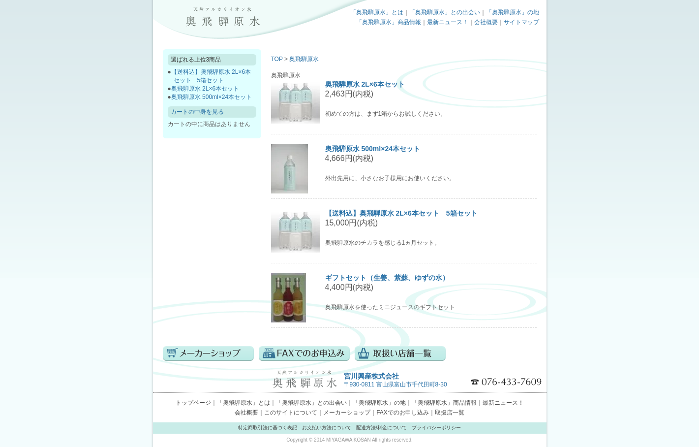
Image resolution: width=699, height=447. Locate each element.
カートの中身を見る (197, 111)
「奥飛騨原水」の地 (512, 12)
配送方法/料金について (381, 427)
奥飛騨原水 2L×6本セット (205, 88)
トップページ (221, 17)
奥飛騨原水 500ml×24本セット (211, 97)
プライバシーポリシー (436, 427)
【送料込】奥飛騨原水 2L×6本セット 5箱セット (401, 213)
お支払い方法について (326, 427)
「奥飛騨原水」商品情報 (388, 22)
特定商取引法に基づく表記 (267, 427)
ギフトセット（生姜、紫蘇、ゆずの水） (387, 278)
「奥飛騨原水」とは (376, 12)
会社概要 (486, 22)
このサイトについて (290, 412)
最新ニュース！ (447, 22)
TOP (277, 59)
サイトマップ (521, 22)
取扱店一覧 (449, 412)
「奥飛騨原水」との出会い (444, 12)
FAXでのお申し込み (402, 412)
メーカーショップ (346, 412)
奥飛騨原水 (304, 59)
